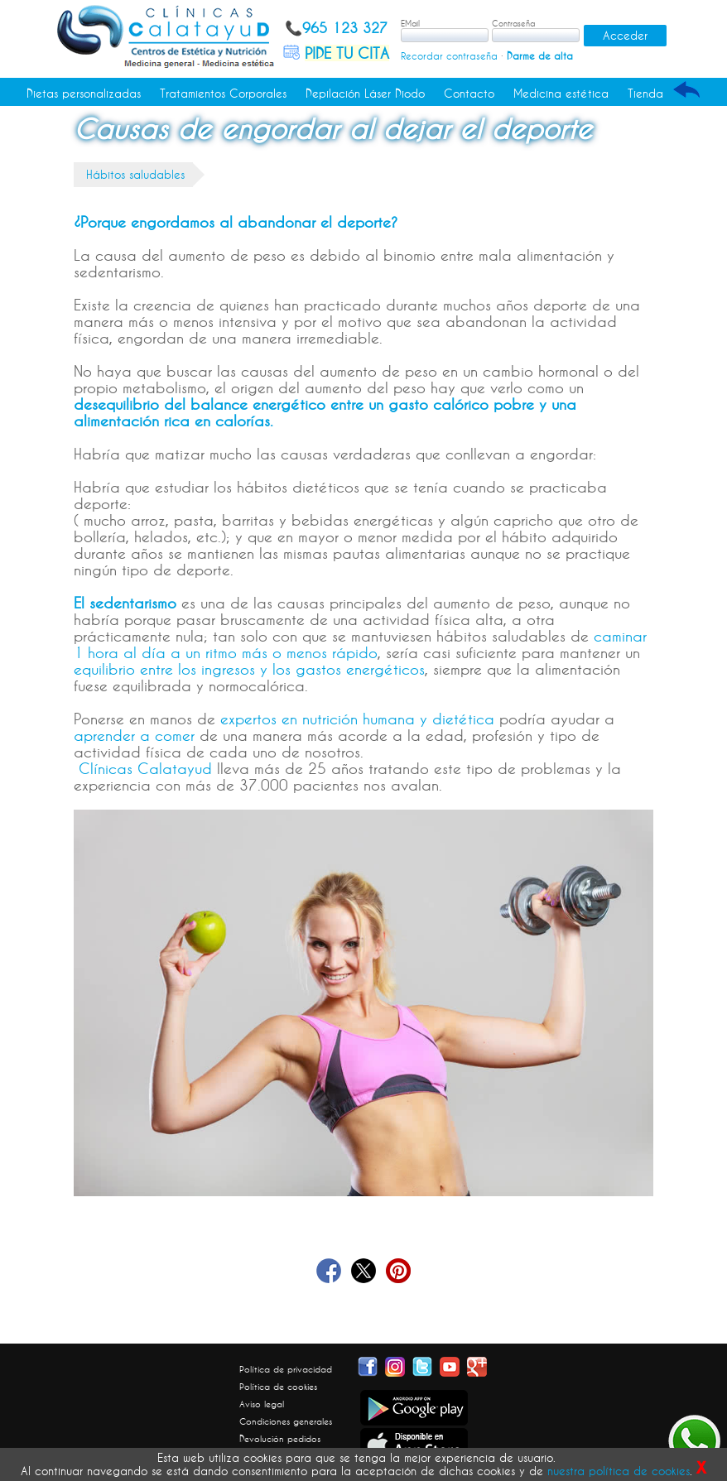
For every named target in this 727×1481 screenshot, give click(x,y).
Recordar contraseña (449, 55)
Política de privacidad (285, 1369)
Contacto (469, 93)
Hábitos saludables (135, 174)
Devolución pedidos (279, 1439)
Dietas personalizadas (83, 93)
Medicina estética (561, 93)
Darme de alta (540, 55)
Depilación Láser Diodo (365, 93)
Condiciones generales (285, 1421)
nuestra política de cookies (618, 1471)
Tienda (645, 93)
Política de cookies (278, 1387)
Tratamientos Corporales (223, 93)
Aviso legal (261, 1404)
